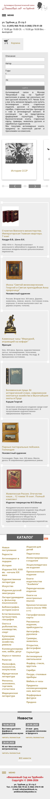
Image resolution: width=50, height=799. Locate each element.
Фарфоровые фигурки (33, 696)
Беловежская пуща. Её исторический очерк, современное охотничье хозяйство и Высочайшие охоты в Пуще (27, 394)
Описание (10, 56)
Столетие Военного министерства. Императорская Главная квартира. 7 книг (22, 233)
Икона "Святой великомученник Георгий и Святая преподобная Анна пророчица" (27, 287)
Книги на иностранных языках (34, 598)
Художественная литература (11, 581)
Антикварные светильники (34, 658)
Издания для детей (33, 548)
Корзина (15, 43)
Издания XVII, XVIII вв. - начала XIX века (12, 572)
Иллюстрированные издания (37, 559)
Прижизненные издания (35, 573)
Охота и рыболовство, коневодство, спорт (9, 627)
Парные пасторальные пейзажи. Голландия (21, 448)
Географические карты (35, 616)
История (6, 565)
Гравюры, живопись (32, 640)
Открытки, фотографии (33, 647)
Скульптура (32, 652)
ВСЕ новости (25, 758)
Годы (8, 70)
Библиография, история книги (10, 608)
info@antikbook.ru (28, 789)
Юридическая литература (10, 675)
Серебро (30, 670)
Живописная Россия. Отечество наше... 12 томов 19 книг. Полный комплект (25, 496)
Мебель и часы (34, 681)
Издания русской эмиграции (11, 592)
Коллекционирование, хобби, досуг (12, 650)
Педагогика (33, 553)
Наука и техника (11, 655)
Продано (31, 702)
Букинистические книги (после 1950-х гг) (36, 607)
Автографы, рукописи (33, 633)
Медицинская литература (10, 694)
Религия (6, 659)
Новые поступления (9, 549)
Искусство (7, 586)
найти (25, 88)
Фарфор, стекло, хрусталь (35, 665)
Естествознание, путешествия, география (11, 616)
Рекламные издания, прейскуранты (34, 624)
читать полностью (11, 737)
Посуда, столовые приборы (36, 676)
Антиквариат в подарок (10, 560)
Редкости (7, 554)
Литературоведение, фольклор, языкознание (13, 600)
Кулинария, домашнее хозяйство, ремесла (8, 640)
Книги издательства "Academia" (34, 581)
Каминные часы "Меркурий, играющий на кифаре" (18, 340)
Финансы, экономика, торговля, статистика (8, 684)
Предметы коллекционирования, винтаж (36, 688)
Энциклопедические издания (36, 566)
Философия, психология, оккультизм (9, 666)
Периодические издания (35, 590)
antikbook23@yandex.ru (25, 791)
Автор (8, 63)
